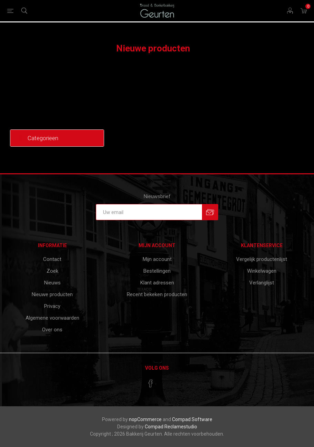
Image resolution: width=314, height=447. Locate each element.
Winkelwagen (261, 271)
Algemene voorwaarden (52, 318)
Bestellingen (157, 271)
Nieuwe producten (52, 294)
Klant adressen (157, 283)
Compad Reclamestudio (171, 426)
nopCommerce (145, 419)
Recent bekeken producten (157, 294)
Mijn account (157, 259)
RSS (299, 49)
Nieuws (52, 283)
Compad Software (192, 419)
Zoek (52, 271)
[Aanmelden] (149, 212)
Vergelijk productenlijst (261, 259)
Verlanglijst (261, 283)
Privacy (52, 306)
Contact (52, 259)
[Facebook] (150, 383)
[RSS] (163, 381)
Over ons (52, 330)
